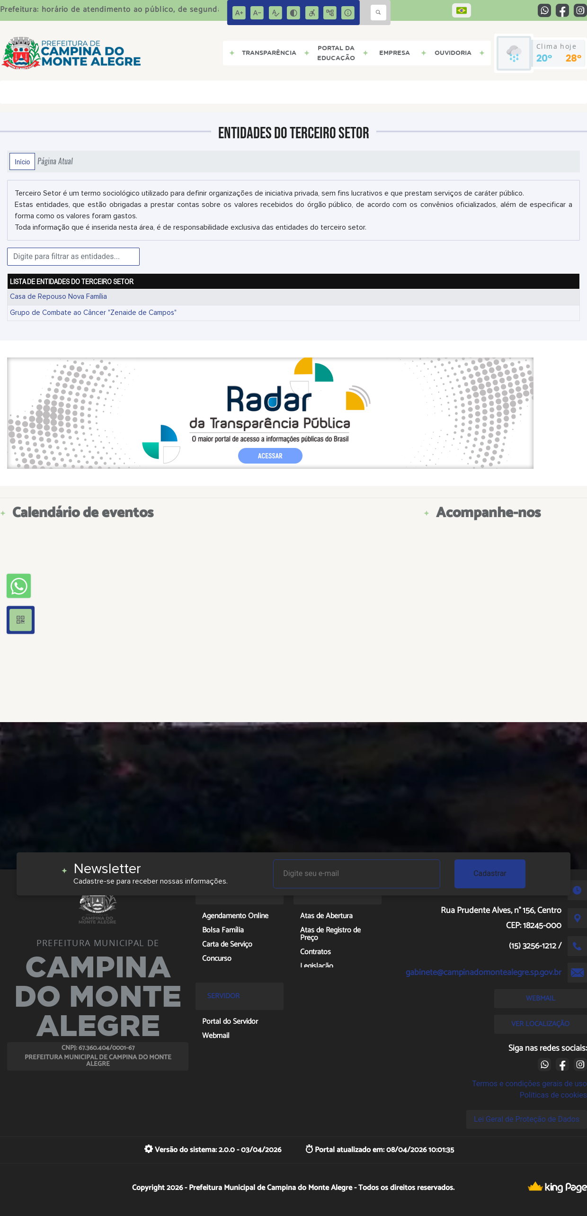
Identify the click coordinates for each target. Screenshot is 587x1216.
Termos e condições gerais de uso (529, 1083)
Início (22, 161)
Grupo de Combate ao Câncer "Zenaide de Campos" (93, 312)
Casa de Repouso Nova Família (58, 296)
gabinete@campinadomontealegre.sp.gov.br (483, 973)
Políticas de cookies (553, 1095)
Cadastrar (490, 873)
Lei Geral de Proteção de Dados (526, 1119)
